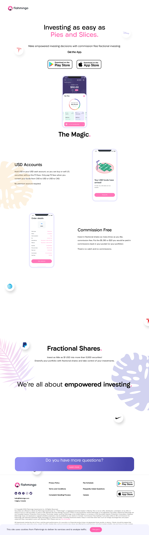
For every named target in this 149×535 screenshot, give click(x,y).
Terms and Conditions (57, 489)
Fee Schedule (88, 483)
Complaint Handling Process (60, 495)
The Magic (123, 8)
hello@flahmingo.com (22, 498)
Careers (86, 495)
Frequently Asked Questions (94, 489)
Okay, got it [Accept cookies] (95, 529)
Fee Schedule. (65, 519)
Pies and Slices (88, 8)
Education (137, 8)
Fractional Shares (106, 8)
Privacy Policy (54, 483)
